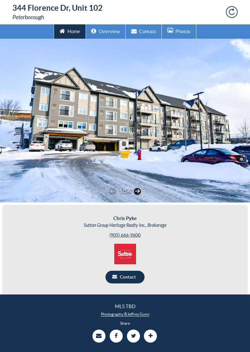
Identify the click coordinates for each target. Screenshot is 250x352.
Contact (143, 31)
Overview (105, 31)
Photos (178, 31)
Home (70, 31)
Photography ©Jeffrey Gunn (125, 314)
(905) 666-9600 (125, 235)
